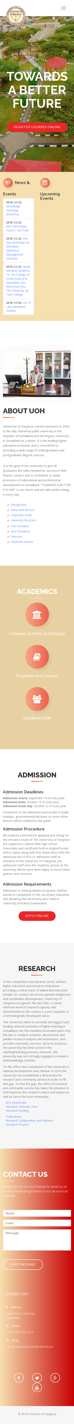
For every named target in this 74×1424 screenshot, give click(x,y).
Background (18, 505)
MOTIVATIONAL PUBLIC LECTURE (17, 228)
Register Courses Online (37, 127)
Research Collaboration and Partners (29, 1120)
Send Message (23, 1264)
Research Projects (17, 1124)
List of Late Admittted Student (18, 307)
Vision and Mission (23, 510)
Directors (17, 536)
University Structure (23, 520)
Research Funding (17, 1110)
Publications (13, 1116)
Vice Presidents (20, 531)
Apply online (37, 916)
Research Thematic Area (21, 1106)
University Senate (22, 542)
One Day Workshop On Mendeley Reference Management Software (18, 248)
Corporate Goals (21, 515)
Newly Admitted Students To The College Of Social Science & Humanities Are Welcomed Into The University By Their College (18, 280)
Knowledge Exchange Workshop (13, 210)
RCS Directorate (16, 1103)
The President (20, 526)
